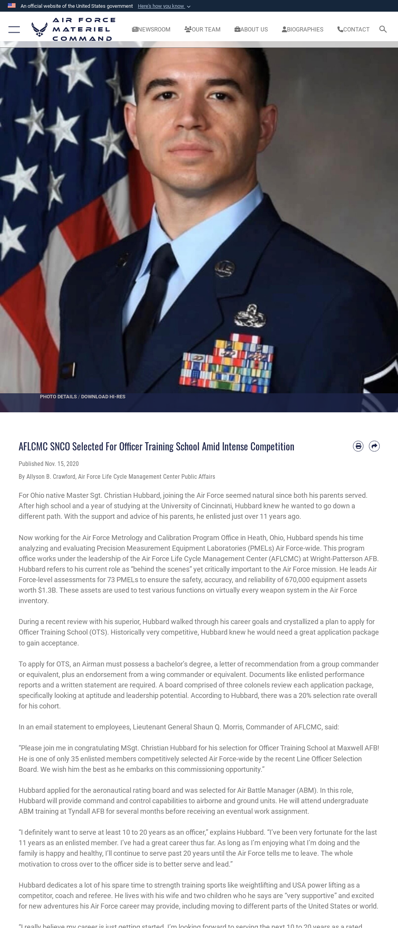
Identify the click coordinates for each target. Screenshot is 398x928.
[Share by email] (374, 446)
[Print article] (358, 446)
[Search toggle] (384, 29)
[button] (165, 6)
